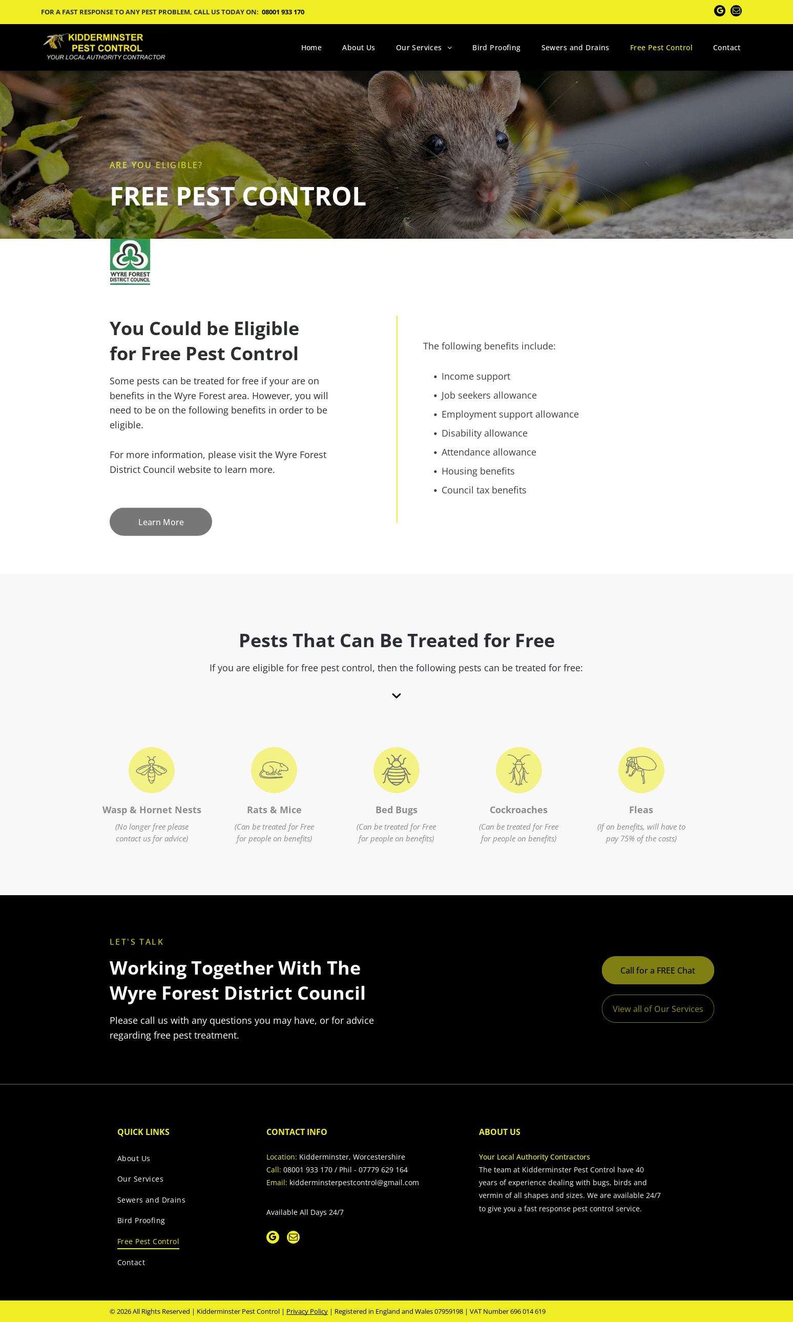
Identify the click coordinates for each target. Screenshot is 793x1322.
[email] (736, 12)
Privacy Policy (307, 1311)
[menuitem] (311, 47)
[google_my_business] (719, 12)
